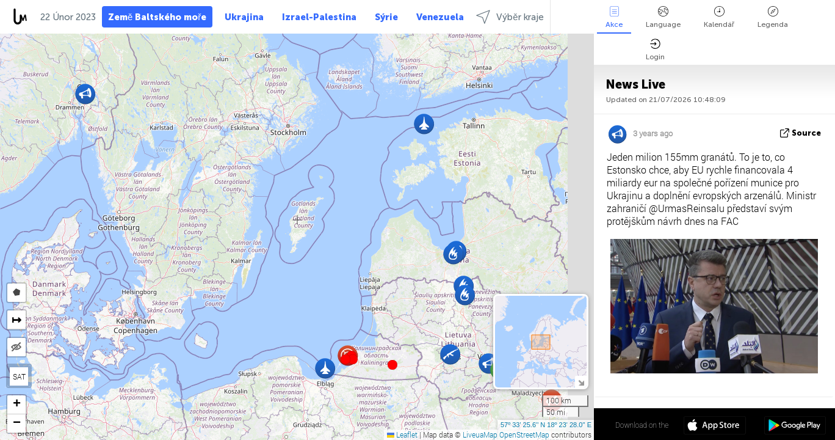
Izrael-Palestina (319, 17)
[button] (353, 359)
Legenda (772, 17)
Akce (614, 17)
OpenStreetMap (524, 434)
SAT (19, 376)
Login (655, 49)
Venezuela (440, 17)
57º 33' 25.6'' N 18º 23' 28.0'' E (546, 424)
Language (663, 17)
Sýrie (386, 17)
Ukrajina (244, 17)
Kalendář (719, 17)
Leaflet (402, 434)
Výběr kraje (509, 17)
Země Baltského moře (157, 17)
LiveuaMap (480, 434)
